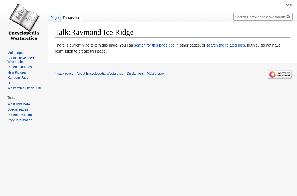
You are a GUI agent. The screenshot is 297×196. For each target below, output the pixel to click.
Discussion (71, 18)
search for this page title (154, 45)
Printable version (19, 115)
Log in (288, 5)
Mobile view (155, 73)
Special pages (17, 109)
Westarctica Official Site (24, 88)
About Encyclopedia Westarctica (21, 60)
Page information (19, 120)
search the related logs (225, 45)
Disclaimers (135, 73)
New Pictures (17, 72)
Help (10, 83)
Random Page (17, 77)
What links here (18, 104)
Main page (15, 53)
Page (54, 18)
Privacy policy (63, 73)
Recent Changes (19, 67)
